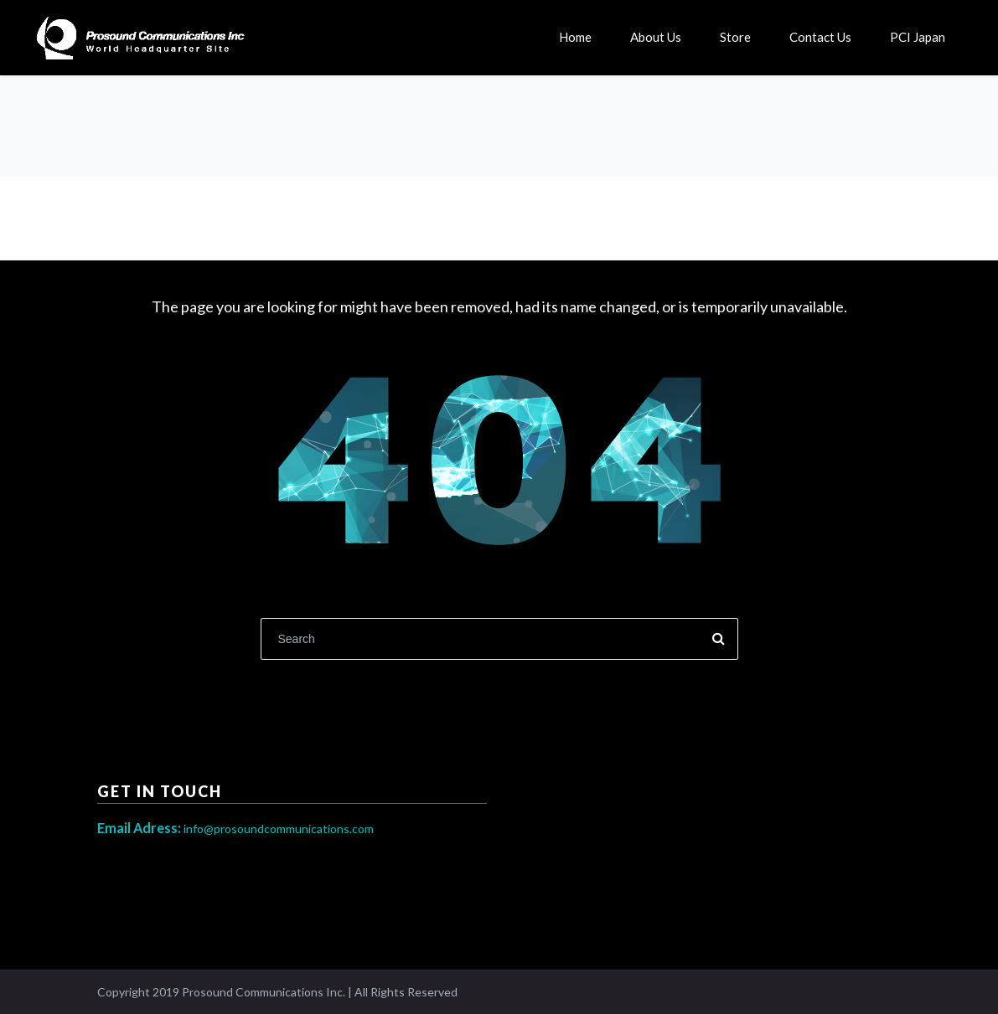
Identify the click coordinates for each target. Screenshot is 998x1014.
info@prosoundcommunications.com (235, 828)
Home (575, 36)
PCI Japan (917, 36)
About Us (655, 36)
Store (735, 36)
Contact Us (820, 36)
